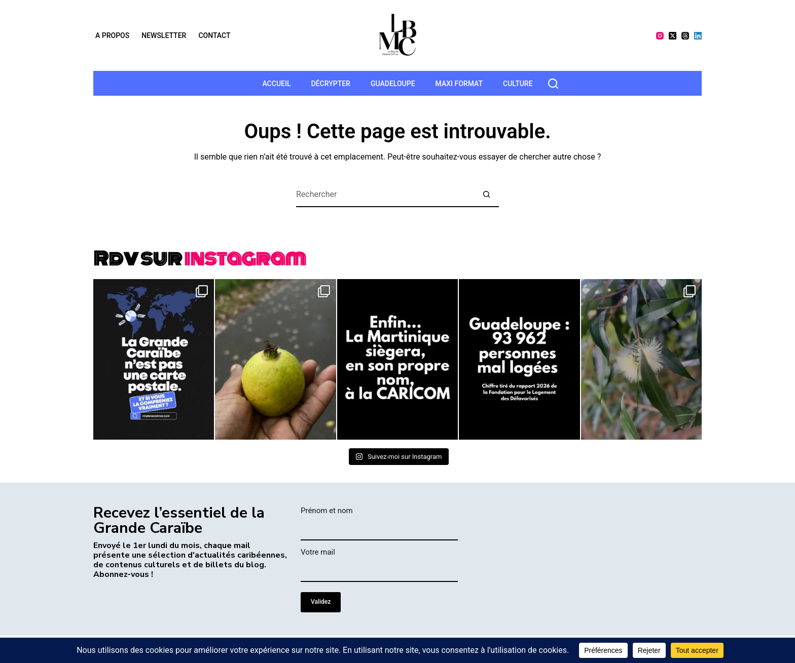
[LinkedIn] (698, 36)
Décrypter (330, 84)
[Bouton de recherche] (486, 194)
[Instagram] (660, 36)
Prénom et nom (327, 510)
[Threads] (685, 36)
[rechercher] (553, 84)
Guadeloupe (393, 84)
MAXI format (459, 84)
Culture (518, 84)
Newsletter (163, 35)
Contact (214, 35)
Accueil (276, 84)
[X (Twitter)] (672, 36)
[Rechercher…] (385, 194)
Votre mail (318, 552)
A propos (112, 35)
